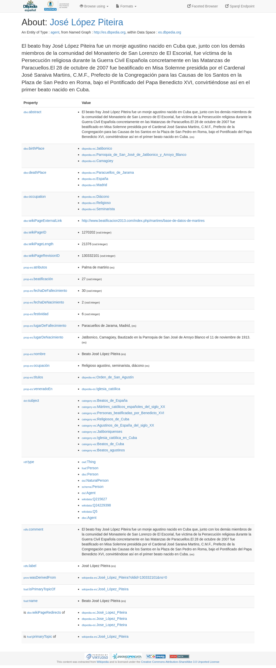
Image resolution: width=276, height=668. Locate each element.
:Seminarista (98, 209)
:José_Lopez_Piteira (104, 612)
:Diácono (95, 197)
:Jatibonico (97, 148)
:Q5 (89, 511)
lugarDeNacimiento (43, 337)
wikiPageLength (39, 244)
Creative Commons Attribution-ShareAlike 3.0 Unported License (180, 661)
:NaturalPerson (95, 480)
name (31, 601)
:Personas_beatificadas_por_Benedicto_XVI (123, 413)
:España (95, 179)
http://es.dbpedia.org (110, 32)
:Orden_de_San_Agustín (108, 377)
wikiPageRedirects (44, 612)
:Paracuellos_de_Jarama (108, 172)
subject (31, 400)
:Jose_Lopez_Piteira (104, 625)
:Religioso (96, 203)
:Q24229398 (96, 505)
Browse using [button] (94, 6)
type (29, 462)
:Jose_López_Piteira (104, 619)
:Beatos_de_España (105, 400)
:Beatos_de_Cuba (103, 444)
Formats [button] (126, 6)
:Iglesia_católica (101, 389)
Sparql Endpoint (239, 6)
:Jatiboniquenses (102, 432)
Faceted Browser (202, 6)
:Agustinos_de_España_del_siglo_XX (118, 425)
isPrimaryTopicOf (39, 589)
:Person (90, 468)
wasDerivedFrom (40, 577)
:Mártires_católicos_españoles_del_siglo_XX (123, 407)
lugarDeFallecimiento (45, 326)
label (30, 566)
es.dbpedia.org (169, 32)
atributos (35, 267)
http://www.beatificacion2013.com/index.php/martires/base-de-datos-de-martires (143, 221)
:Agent (88, 493)
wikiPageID (35, 232)
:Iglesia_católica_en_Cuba (109, 438)
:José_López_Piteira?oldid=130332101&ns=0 (124, 577)
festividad (36, 314)
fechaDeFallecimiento (45, 291)
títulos (33, 377)
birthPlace (34, 148)
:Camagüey (97, 161)
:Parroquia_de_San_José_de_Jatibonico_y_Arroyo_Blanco (134, 155)
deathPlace (35, 172)
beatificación (38, 279)
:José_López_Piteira (105, 589)
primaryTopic (39, 636)
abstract (32, 112)
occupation (35, 197)
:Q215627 (94, 499)
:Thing (89, 462)
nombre (35, 354)
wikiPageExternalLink (43, 221)
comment (33, 529)
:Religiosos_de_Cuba (105, 419)
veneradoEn (38, 389)
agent (55, 32)
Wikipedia (103, 661)
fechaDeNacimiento (44, 302)
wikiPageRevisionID (42, 256)
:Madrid (94, 185)
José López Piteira (86, 22)
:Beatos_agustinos (103, 450)
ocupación (37, 365)
